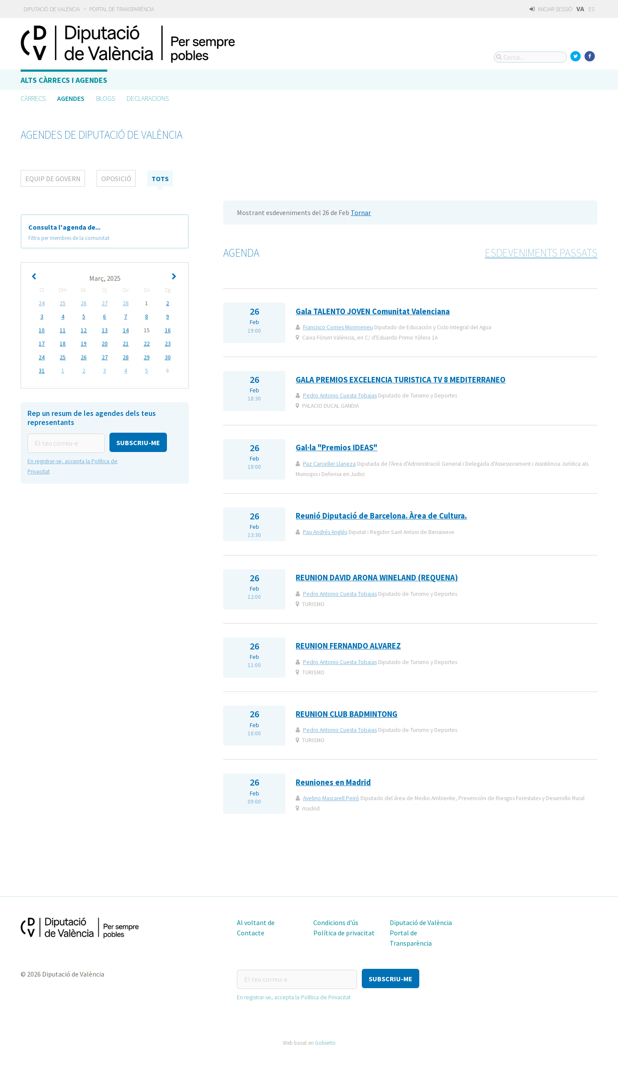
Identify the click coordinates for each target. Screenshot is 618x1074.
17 (42, 343)
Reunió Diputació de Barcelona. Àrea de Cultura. (381, 516)
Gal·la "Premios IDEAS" (336, 447)
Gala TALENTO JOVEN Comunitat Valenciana (373, 311)
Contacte (250, 932)
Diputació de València (52, 9)
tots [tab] (160, 178)
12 (84, 330)
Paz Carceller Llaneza (329, 463)
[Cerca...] (530, 57)
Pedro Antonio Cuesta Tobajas (340, 395)
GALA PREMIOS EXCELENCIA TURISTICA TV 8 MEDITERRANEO (401, 380)
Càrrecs (33, 98)
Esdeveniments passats (541, 253)
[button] (138, 441)
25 (63, 303)
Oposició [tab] (116, 178)
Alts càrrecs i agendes (64, 80)
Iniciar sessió (551, 9)
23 (168, 343)
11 (63, 330)
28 (126, 303)
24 (42, 303)
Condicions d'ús (335, 922)
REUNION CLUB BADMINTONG (346, 714)
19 (84, 343)
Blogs (105, 98)
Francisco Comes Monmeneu (338, 327)
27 (105, 303)
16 (168, 330)
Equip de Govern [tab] (53, 178)
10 (42, 330)
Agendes (71, 98)
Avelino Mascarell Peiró (331, 798)
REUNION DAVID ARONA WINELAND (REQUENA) (377, 578)
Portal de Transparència (121, 9)
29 (147, 356)
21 (126, 343)
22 (147, 343)
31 (42, 369)
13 (105, 330)
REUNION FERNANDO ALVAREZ (348, 646)
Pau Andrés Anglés (325, 532)
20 (105, 343)
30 (168, 356)
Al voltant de (256, 922)
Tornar (361, 212)
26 (84, 303)
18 (63, 343)
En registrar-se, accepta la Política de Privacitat (294, 996)
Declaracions (148, 98)
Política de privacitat (344, 932)
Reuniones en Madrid (333, 782)
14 (126, 330)
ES (591, 9)
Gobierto (325, 1041)
